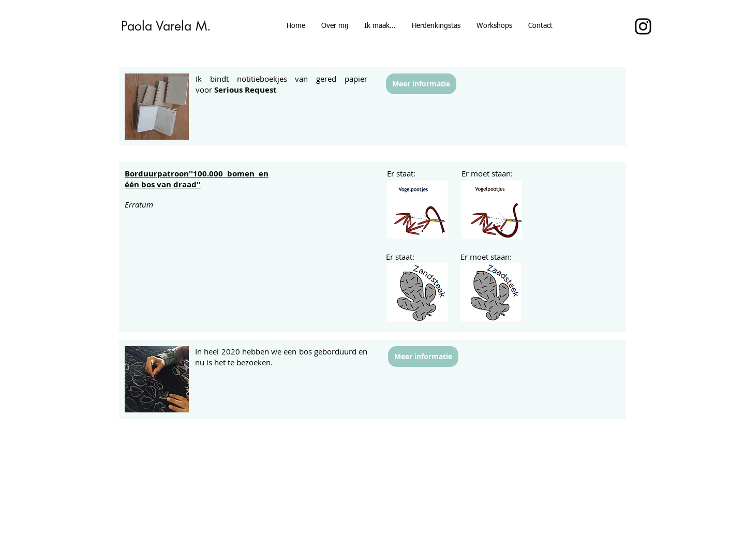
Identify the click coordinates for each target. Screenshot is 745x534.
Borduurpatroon (157, 173)
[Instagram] (643, 26)
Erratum (139, 204)
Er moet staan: (487, 173)
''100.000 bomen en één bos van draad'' (197, 179)
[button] (494, 26)
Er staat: (401, 173)
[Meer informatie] (421, 83)
